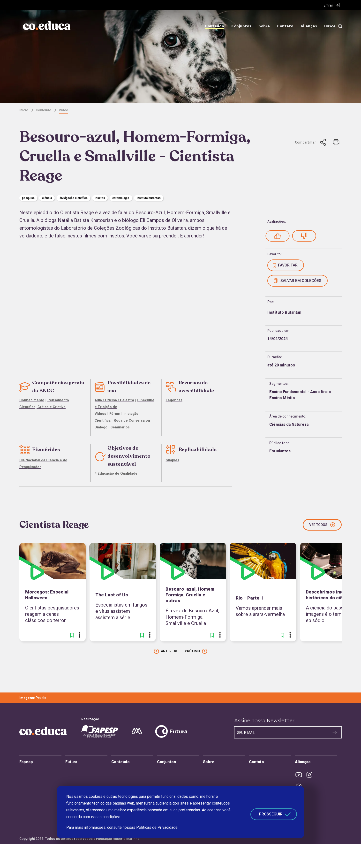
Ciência (47, 198)
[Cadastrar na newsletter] (334, 732)
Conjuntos (241, 26)
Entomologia (120, 198)
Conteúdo (214, 26)
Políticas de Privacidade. (157, 827)
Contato (285, 26)
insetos (100, 198)
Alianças (309, 26)
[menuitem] (332, 5)
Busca (330, 26)
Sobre (264, 26)
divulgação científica (74, 198)
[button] (277, 236)
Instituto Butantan (149, 198)
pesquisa (28, 198)
